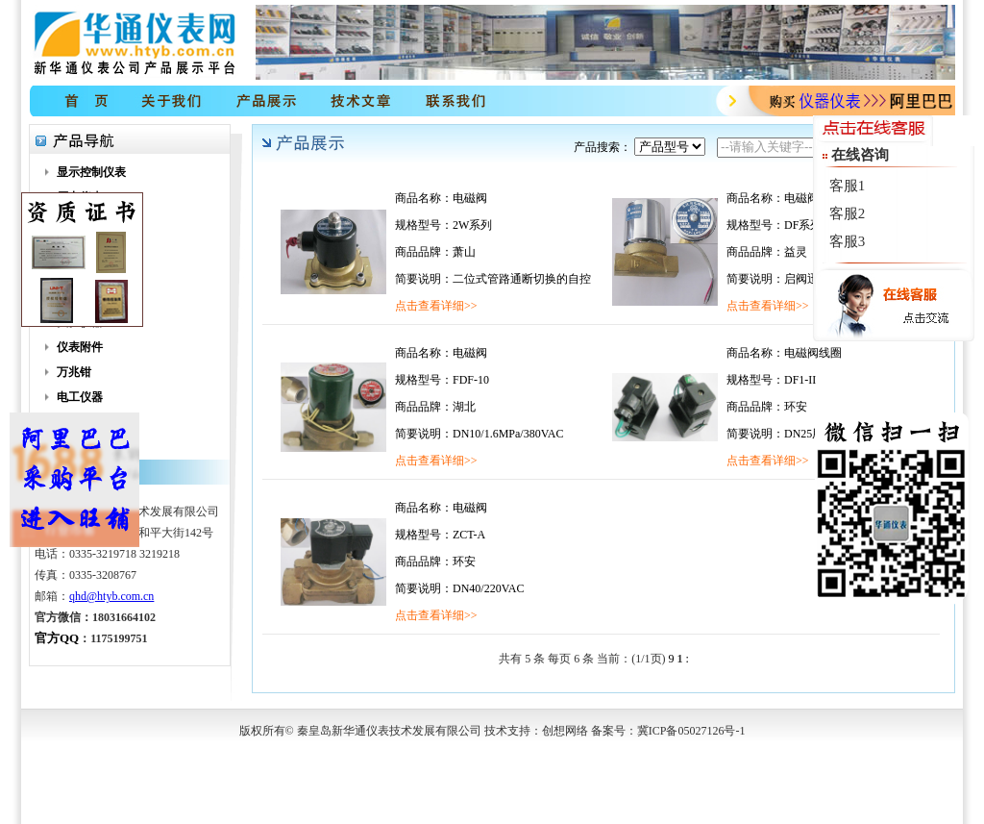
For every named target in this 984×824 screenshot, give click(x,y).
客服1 (847, 185)
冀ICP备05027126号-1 (691, 730)
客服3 (847, 241)
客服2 (847, 213)
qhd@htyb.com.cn (111, 596)
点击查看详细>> (436, 305)
